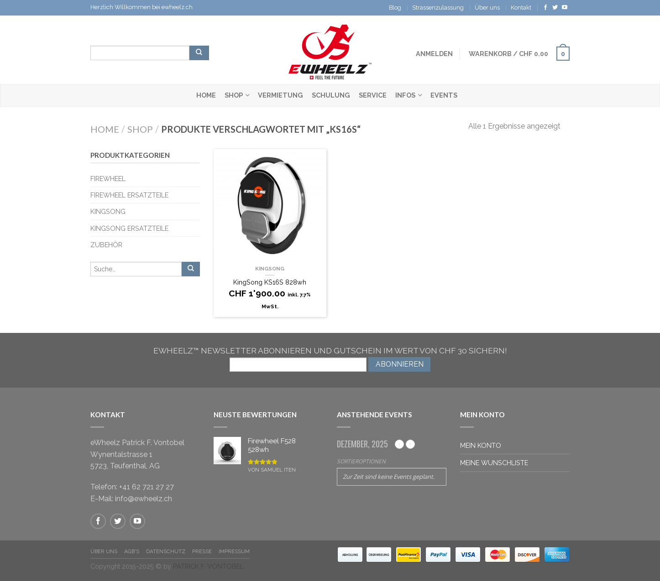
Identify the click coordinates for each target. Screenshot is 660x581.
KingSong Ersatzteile (129, 228)
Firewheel (108, 178)
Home (206, 95)
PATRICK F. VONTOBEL (208, 566)
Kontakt (521, 7)
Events (443, 95)
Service (373, 95)
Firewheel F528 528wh (272, 446)
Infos (405, 95)
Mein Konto (480, 445)
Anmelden (434, 53)
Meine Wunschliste (494, 463)
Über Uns (103, 551)
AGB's (131, 551)
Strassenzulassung (438, 7)
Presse (202, 551)
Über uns (487, 7)
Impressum (234, 551)
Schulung (331, 95)
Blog (395, 7)
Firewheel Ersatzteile (129, 195)
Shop (234, 95)
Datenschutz (165, 551)
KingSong (269, 268)
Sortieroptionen (361, 461)
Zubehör (106, 245)
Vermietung (280, 95)
